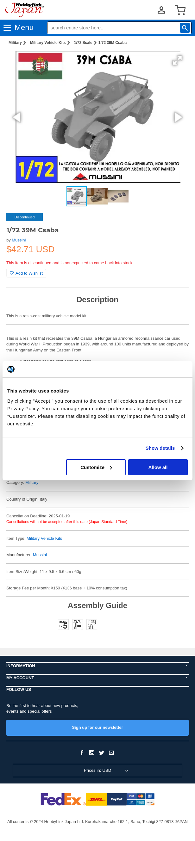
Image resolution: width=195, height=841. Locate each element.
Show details (160, 448)
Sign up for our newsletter (97, 727)
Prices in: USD (97, 770)
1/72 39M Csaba (112, 42)
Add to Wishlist (26, 273)
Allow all (158, 467)
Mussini (19, 240)
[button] (177, 60)
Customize (96, 467)
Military (15, 42)
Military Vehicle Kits (48, 42)
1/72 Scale (83, 42)
